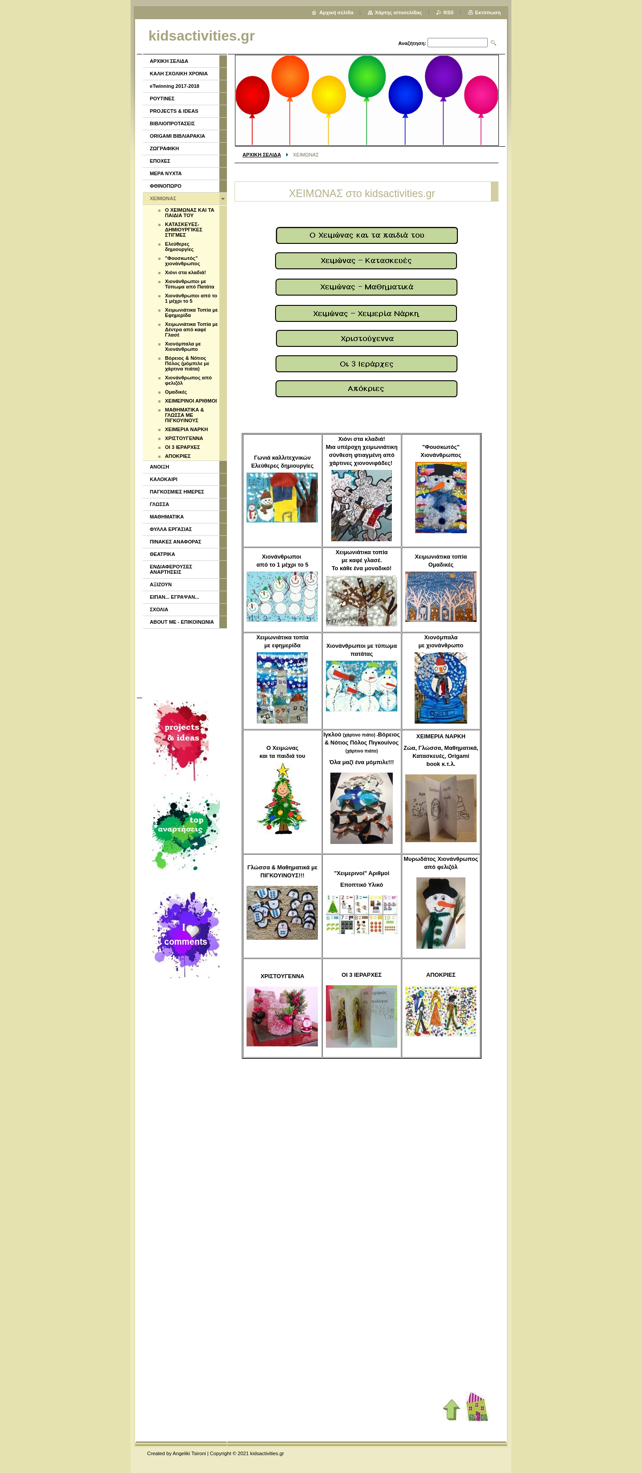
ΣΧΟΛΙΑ (159, 609)
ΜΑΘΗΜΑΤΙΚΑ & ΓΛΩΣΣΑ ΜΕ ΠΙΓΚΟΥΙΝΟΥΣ (184, 415)
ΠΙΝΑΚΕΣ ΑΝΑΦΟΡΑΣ (176, 541)
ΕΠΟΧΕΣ (160, 161)
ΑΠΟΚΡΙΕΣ (178, 456)
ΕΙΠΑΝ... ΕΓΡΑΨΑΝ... (174, 597)
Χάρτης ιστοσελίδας (398, 12)
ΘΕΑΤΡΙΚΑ (162, 554)
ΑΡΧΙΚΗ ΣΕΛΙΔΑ (262, 154)
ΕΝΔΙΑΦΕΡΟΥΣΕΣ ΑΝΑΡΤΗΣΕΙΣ (171, 569)
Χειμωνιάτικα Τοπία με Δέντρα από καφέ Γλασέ (191, 329)
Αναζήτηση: (412, 43)
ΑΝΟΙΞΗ (159, 466)
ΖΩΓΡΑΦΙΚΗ (164, 148)
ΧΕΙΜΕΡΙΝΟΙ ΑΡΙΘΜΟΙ (191, 400)
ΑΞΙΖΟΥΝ (161, 584)
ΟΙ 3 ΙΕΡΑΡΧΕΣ (182, 447)
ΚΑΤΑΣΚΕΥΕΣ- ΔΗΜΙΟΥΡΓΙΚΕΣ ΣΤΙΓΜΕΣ (183, 230)
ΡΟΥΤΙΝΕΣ (162, 98)
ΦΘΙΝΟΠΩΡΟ (165, 186)
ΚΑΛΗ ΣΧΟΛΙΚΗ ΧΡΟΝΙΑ (179, 73)
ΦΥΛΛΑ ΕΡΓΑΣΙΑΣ (171, 529)
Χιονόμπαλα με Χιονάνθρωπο (183, 346)
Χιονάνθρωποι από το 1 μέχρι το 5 (191, 298)
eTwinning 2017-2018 (174, 86)
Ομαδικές (176, 392)
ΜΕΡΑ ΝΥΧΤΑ (166, 173)
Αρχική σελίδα (336, 12)
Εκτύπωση (488, 12)
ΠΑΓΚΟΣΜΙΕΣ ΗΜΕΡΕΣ (177, 491)
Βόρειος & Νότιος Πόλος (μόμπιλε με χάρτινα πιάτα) (187, 363)
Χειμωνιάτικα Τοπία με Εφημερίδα (191, 312)
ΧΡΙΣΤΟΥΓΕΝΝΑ (184, 438)
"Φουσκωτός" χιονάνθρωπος (182, 260)
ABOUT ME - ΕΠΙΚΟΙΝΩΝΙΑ (182, 622)
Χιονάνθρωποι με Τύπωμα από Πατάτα (189, 284)
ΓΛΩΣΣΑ (159, 504)
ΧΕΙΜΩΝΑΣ (163, 198)
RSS (449, 12)
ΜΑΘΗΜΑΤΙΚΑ (167, 516)
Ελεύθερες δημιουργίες (179, 246)
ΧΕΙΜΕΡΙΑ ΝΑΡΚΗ (186, 429)
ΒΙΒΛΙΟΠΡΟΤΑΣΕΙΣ (172, 123)
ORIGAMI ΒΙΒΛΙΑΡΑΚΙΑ (177, 136)
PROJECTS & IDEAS (174, 111)
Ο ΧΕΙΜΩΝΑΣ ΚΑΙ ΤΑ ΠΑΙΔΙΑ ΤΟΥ (189, 212)
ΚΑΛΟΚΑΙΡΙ (163, 479)
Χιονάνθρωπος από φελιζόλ (188, 380)
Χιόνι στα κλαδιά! (185, 272)
